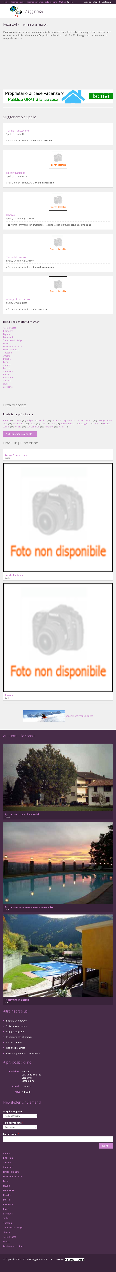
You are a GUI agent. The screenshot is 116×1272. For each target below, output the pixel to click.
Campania (8, 371)
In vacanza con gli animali (19, 1036)
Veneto (6, 343)
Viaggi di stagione (15, 1031)
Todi (43, 423)
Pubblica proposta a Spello (18, 433)
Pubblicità (26, 1092)
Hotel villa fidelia (15, 172)
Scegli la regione (13, 1111)
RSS (25, 1266)
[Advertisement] (58, 64)
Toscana (7, 352)
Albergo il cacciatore (18, 299)
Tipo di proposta (13, 1122)
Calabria (7, 380)
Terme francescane (17, 130)
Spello (32, 423)
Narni (61, 426)
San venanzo (33, 426)
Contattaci (106, 2)
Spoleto (68, 420)
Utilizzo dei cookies (31, 1074)
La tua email (11, 1134)
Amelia (18, 426)
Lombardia (8, 337)
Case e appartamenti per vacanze (23, 1053)
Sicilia (6, 383)
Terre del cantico (16, 257)
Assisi (18, 420)
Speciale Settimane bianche (58, 715)
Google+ (11, 1266)
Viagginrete (34, 11)
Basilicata (8, 377)
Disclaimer (27, 1077)
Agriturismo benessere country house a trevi (30, 906)
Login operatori (90, 2)
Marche (7, 358)
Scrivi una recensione (16, 1026)
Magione (49, 426)
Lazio (6, 361)
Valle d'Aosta (9, 327)
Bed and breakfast (15, 1047)
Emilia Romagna (11, 349)
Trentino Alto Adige (13, 340)
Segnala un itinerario (16, 1020)
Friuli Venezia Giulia (12, 346)
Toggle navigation (6, 11)
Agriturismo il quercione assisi (22, 814)
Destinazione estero (13, 1246)
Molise (6, 368)
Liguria (6, 334)
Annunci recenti (14, 1042)
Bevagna (83, 423)
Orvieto (55, 420)
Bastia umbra (67, 423)
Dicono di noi (28, 1080)
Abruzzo (7, 365)
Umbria (6, 355)
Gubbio (42, 420)
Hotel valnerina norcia (17, 999)
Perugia (7, 420)
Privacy (25, 1071)
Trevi (95, 423)
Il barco (10, 215)
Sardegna (8, 386)
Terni (52, 423)
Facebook (4, 1266)
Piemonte (8, 330)
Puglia (6, 374)
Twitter (18, 1266)
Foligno (30, 420)
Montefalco (18, 423)
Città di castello (84, 420)
